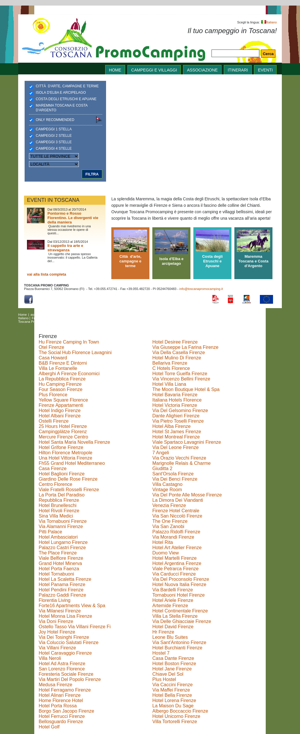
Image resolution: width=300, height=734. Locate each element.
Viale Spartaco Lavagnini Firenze (186, 442)
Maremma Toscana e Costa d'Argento (62, 107)
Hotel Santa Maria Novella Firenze (74, 442)
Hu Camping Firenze (60, 384)
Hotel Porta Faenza (59, 568)
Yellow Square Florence (63, 399)
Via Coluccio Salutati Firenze (68, 642)
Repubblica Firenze (59, 500)
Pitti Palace (50, 531)
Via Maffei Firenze (171, 689)
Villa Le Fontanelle (58, 368)
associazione (202, 70)
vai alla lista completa (46, 274)
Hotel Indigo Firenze (60, 410)
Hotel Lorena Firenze (174, 700)
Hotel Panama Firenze (62, 584)
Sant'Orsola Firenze (173, 473)
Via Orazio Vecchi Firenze (179, 457)
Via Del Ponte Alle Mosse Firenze (187, 494)
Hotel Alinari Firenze (60, 695)
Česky (93, 318)
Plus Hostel (164, 679)
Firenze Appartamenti (61, 405)
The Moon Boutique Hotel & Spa (185, 389)
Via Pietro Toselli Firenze (178, 421)
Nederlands (120, 318)
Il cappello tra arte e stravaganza (65, 247)
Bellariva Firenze (169, 363)
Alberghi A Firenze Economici (69, 373)
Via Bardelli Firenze (172, 589)
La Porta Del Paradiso (62, 494)
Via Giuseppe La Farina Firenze (185, 347)
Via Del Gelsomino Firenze (180, 410)
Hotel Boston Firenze (174, 663)
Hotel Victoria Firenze (174, 405)
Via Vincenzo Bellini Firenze (181, 378)
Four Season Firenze (60, 389)
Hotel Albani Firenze (60, 415)
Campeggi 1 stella (54, 129)
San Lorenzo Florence (62, 668)
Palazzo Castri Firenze (62, 547)
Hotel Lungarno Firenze (63, 542)
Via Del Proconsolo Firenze (180, 579)
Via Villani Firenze (57, 647)
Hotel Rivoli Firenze (59, 510)
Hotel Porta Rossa (58, 705)
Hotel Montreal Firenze (176, 436)
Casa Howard (53, 357)
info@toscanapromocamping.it (201, 289)
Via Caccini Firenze (172, 684)
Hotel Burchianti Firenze (177, 647)
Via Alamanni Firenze (61, 526)
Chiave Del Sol (167, 674)
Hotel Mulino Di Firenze (176, 357)
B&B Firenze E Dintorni (63, 363)
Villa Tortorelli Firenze (174, 721)
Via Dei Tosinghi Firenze (64, 637)
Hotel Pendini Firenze (61, 589)
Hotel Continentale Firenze (180, 610)
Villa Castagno (167, 484)
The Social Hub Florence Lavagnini (75, 352)
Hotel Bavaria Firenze (174, 394)
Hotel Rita (162, 542)
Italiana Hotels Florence (177, 399)
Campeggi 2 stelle (54, 136)
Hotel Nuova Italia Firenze (179, 584)
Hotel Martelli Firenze (174, 558)
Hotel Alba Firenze (171, 426)
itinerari (238, 70)
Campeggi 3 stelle (54, 142)
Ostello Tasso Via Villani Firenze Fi (74, 626)
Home (22, 314)
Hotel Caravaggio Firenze (65, 653)
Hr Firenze (163, 631)
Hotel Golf (49, 726)
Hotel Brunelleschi (57, 505)
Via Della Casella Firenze (178, 352)
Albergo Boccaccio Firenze (180, 711)
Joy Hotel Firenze (57, 631)
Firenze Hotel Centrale (175, 510)
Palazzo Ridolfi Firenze (176, 531)
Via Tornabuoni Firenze (63, 521)
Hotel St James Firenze (176, 431)
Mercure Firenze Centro (63, 436)
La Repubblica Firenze (62, 378)
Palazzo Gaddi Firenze (62, 595)
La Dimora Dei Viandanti (177, 500)
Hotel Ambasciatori (58, 537)
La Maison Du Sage (173, 705)
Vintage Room (167, 489)
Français (38, 318)
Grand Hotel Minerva (60, 563)
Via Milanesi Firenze (60, 610)
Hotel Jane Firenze (172, 668)
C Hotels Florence (171, 368)
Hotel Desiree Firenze (175, 341)
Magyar (80, 318)
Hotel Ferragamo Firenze (65, 689)
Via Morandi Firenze (173, 537)
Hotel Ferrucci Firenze (62, 716)
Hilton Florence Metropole (65, 452)
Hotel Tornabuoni (56, 573)
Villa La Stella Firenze (174, 616)
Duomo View (165, 552)
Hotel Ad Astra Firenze (62, 663)
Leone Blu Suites (170, 637)
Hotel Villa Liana (169, 384)
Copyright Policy (87, 321)
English (175, 314)
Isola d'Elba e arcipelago (61, 93)
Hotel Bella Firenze (172, 695)
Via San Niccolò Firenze (177, 515)
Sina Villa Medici (56, 515)
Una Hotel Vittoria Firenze (65, 457)
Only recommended (55, 120)
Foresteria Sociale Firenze (66, 674)
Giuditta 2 (162, 468)
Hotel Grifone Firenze (61, 447)
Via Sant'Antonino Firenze (179, 642)
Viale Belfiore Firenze (61, 558)
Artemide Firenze (170, 605)
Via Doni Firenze (56, 621)
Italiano (269, 22)
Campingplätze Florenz (63, 431)
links (115, 314)
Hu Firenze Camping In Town (69, 341)
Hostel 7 (161, 653)
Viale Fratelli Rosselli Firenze (69, 489)
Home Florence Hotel (61, 700)
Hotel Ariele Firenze (172, 600)
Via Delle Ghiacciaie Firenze (181, 621)
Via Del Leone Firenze (175, 447)
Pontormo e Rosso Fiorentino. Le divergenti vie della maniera (72, 217)
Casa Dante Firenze (173, 658)
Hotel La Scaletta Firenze (65, 579)
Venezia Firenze (169, 505)
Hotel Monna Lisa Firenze (65, 616)
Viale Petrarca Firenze (175, 568)
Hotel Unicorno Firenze (176, 716)
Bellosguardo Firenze (61, 721)
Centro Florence (55, 484)
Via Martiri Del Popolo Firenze (70, 679)
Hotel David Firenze (173, 626)
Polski (105, 318)
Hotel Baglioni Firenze (62, 473)
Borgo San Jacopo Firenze (66, 711)
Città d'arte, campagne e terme (67, 86)
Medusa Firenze (55, 684)
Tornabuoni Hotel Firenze (178, 595)
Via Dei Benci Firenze (174, 479)
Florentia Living (55, 600)
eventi (265, 70)
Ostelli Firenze (54, 421)
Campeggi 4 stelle (54, 148)
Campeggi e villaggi (154, 70)
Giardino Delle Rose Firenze (68, 479)
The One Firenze (170, 521)
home (115, 70)
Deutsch (53, 318)
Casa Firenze (53, 468)
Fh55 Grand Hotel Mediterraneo (72, 463)
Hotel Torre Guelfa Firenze (179, 373)
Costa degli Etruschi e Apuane (66, 99)
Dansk (66, 318)
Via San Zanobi (168, 526)
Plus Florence (53, 394)
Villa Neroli (50, 658)
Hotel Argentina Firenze (176, 563)
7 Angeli (160, 452)
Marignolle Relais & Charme (181, 463)
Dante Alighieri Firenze (176, 415)
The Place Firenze (58, 552)
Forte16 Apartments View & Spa (72, 605)
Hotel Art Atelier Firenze (177, 547)
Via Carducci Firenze (174, 573)
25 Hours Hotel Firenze (63, 426)
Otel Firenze (51, 347)
